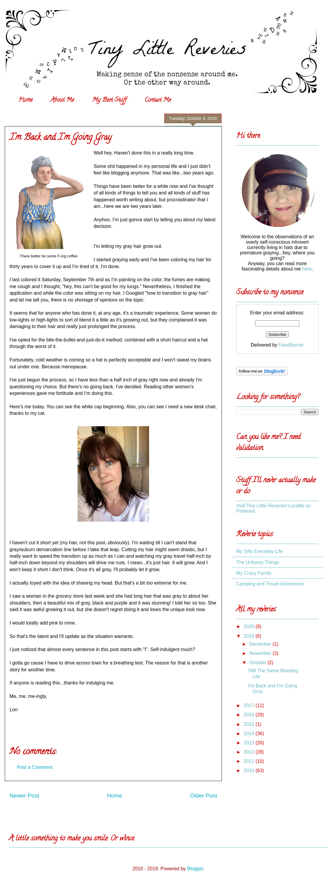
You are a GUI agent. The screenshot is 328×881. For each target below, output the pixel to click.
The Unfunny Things (257, 562)
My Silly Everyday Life (259, 551)
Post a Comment (34, 767)
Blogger (195, 868)
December (261, 644)
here (307, 268)
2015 (250, 724)
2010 (250, 770)
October (258, 662)
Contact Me (158, 100)
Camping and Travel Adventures (270, 583)
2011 (250, 761)
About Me (62, 100)
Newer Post (24, 795)
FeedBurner (291, 344)
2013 (250, 742)
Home (25, 100)
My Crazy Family (254, 573)
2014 (250, 733)
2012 (250, 752)
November (261, 653)
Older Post (203, 795)
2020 (250, 626)
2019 (250, 636)
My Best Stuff (109, 100)
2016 (250, 714)
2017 (250, 705)
